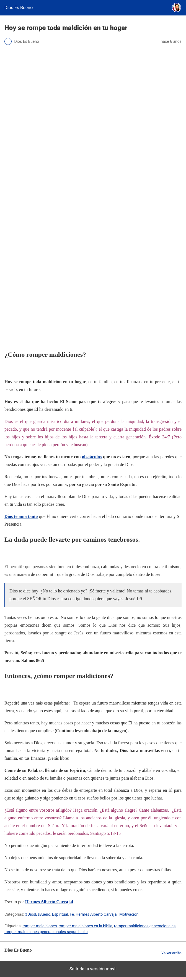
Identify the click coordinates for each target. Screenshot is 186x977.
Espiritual (60, 914)
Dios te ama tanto (21, 516)
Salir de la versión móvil (93, 968)
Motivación (128, 914)
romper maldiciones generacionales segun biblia (46, 932)
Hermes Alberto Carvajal (49, 901)
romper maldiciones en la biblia (85, 926)
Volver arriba (171, 953)
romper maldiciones (39, 926)
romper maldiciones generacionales (144, 926)
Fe (72, 914)
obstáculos (92, 456)
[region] (93, 296)
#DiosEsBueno (37, 914)
